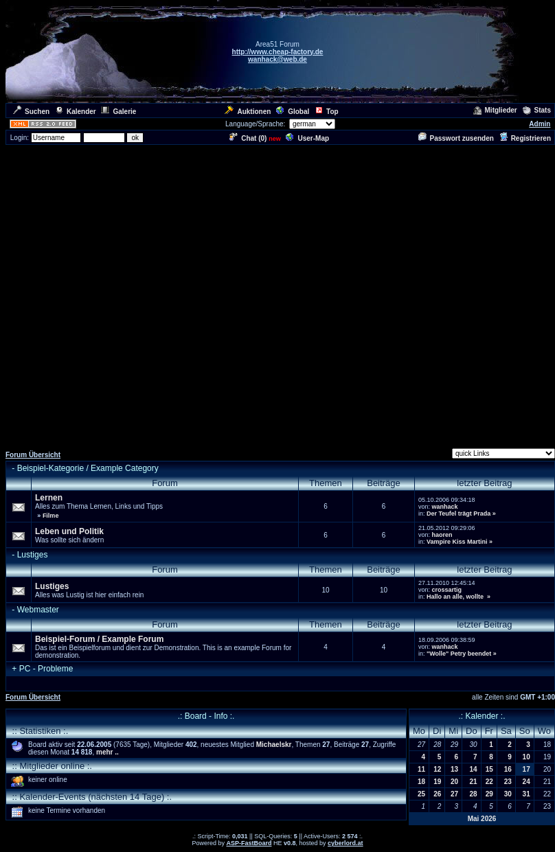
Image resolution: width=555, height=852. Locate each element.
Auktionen (248, 111)
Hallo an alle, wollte (456, 596)
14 (473, 769)
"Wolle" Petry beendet (459, 653)
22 (489, 781)
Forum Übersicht (32, 455)
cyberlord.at (345, 843)
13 (454, 769)
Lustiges (32, 555)
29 (489, 794)
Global (292, 111)
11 (421, 769)
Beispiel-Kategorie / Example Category (88, 468)
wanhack (444, 506)
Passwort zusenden (456, 138)
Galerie (118, 111)
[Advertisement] (148, 295)
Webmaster (38, 609)
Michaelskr (274, 744)
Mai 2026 (482, 818)
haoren (441, 534)
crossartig (446, 589)
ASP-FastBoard (248, 843)
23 (508, 781)
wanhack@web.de (277, 59)
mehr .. (107, 752)
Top (327, 111)
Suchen (31, 111)
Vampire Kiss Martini (457, 541)
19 (437, 781)
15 (489, 769)
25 (421, 794)
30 (508, 794)
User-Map (307, 138)
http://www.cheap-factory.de (278, 52)
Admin (539, 124)
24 (526, 781)
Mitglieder (495, 110)
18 (421, 781)
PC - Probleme (46, 668)
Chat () (248, 138)
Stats (537, 110)
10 (526, 757)
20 (454, 781)
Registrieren (525, 138)
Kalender (75, 111)
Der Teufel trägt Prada (458, 513)
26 (437, 794)
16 (508, 769)
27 (454, 794)
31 (526, 794)
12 (437, 769)
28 (473, 794)
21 (473, 781)
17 (526, 769)
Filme (51, 515)
